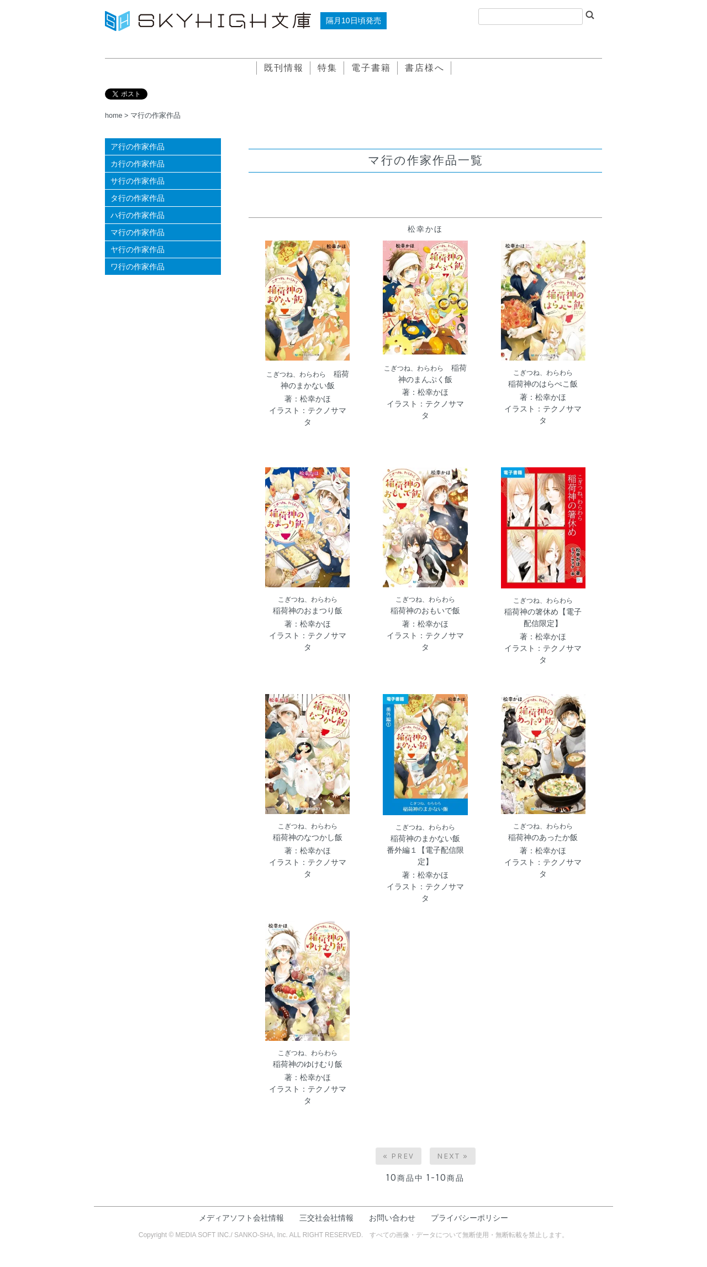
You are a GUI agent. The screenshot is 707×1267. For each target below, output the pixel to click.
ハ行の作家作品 (137, 215)
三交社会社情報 (326, 1217)
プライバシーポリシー (469, 1217)
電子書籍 (371, 67)
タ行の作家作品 (137, 198)
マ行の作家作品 (155, 115)
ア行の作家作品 (137, 146)
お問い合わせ (392, 1217)
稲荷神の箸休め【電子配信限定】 (543, 612)
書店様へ (425, 67)
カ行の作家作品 (137, 163)
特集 (327, 67)
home (114, 115)
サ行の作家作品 (137, 180)
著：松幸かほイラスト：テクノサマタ (307, 410)
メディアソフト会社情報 (241, 1217)
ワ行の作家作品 (137, 266)
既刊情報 (284, 67)
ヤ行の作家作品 (137, 249)
